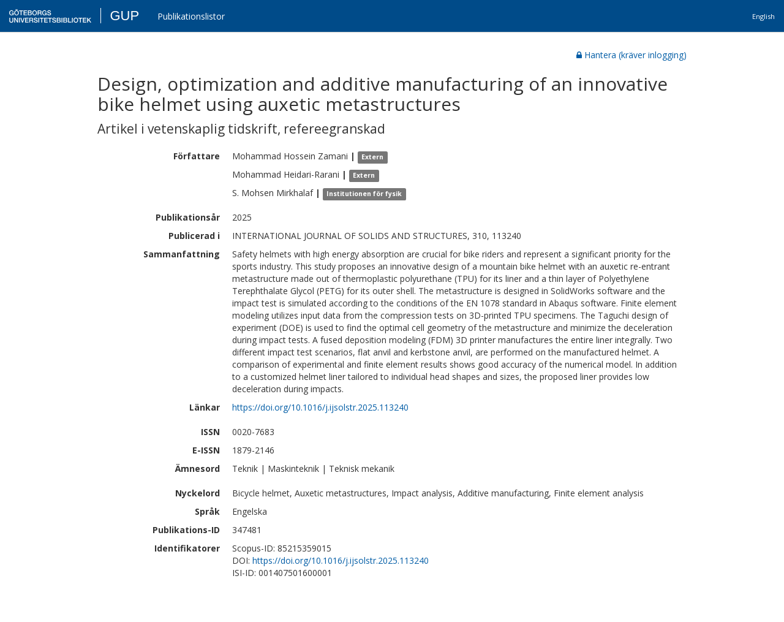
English (763, 16)
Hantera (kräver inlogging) (631, 55)
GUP (124, 15)
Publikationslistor (191, 16)
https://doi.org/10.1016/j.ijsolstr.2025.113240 (320, 407)
